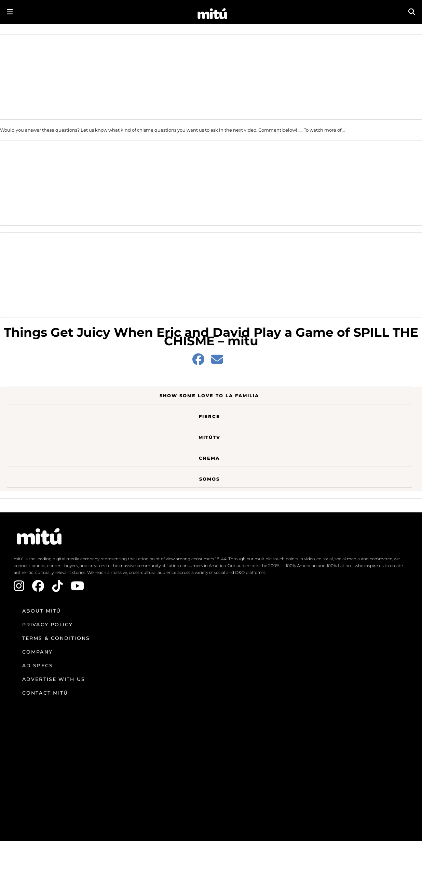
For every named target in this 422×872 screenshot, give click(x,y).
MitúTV (209, 437)
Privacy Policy (47, 624)
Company (37, 652)
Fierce (209, 416)
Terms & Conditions (56, 638)
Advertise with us (53, 679)
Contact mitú (45, 693)
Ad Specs (37, 665)
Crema (209, 458)
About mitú (41, 611)
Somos (209, 479)
